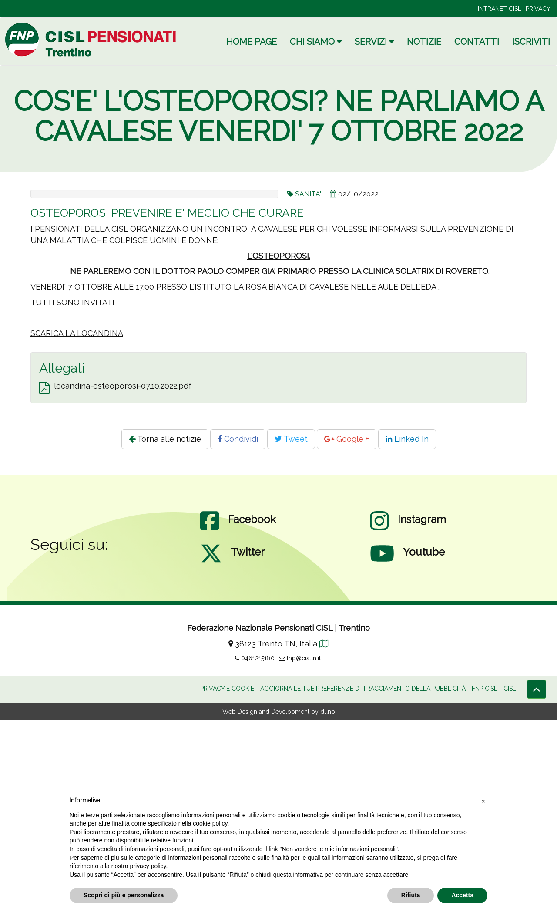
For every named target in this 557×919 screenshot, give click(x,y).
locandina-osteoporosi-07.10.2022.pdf (122, 584)
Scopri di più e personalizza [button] (124, 895)
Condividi (238, 637)
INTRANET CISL (499, 8)
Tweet (291, 637)
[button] (483, 801)
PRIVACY (538, 8)
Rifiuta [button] (410, 895)
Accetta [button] (462, 895)
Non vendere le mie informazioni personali (338, 849)
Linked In (407, 637)
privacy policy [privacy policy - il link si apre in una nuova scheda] (148, 865)
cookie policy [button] (210, 823)
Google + (346, 637)
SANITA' (308, 194)
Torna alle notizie (165, 637)
